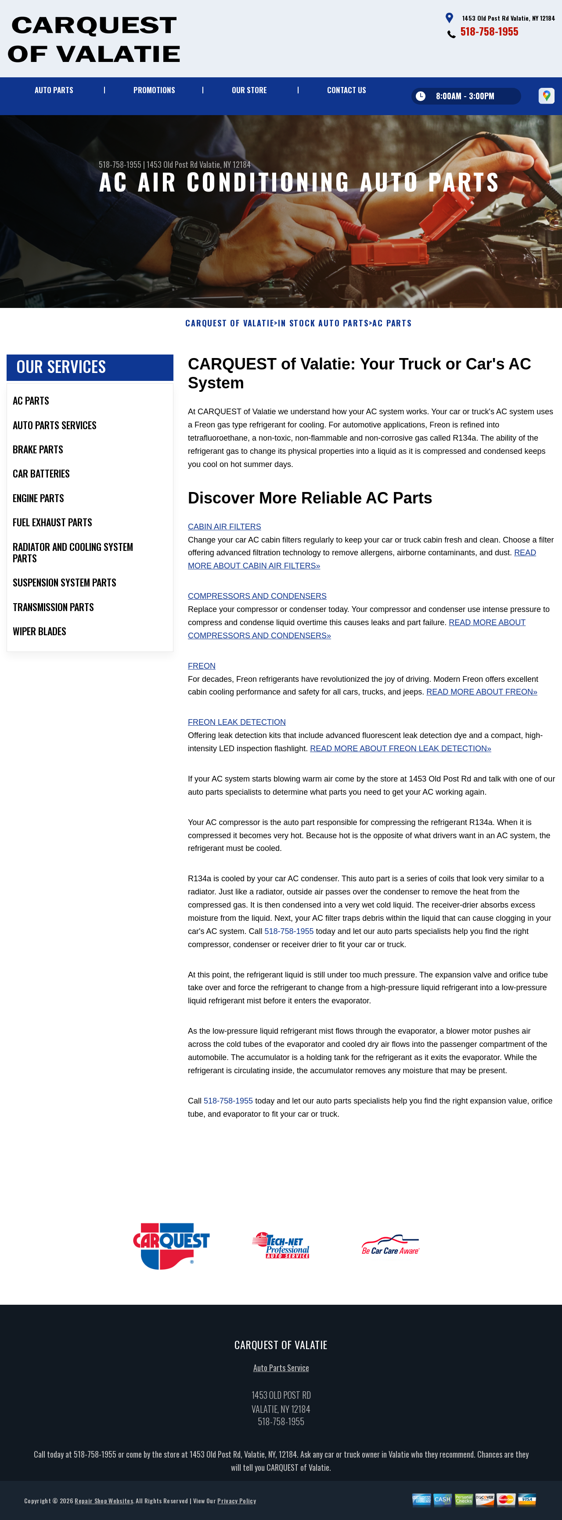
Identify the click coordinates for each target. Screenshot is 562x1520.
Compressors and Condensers (257, 600)
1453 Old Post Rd (172, 164)
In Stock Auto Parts (323, 328)
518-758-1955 (490, 31)
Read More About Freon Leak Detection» (400, 753)
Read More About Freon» (481, 696)
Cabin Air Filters (224, 531)
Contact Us (346, 89)
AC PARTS (391, 328)
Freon (202, 670)
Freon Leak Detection (237, 726)
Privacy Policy (236, 1504)
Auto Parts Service (281, 1371)
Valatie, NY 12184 (225, 164)
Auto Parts (54, 89)
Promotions (154, 89)
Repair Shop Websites (104, 1504)
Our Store (249, 89)
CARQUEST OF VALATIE (229, 328)
